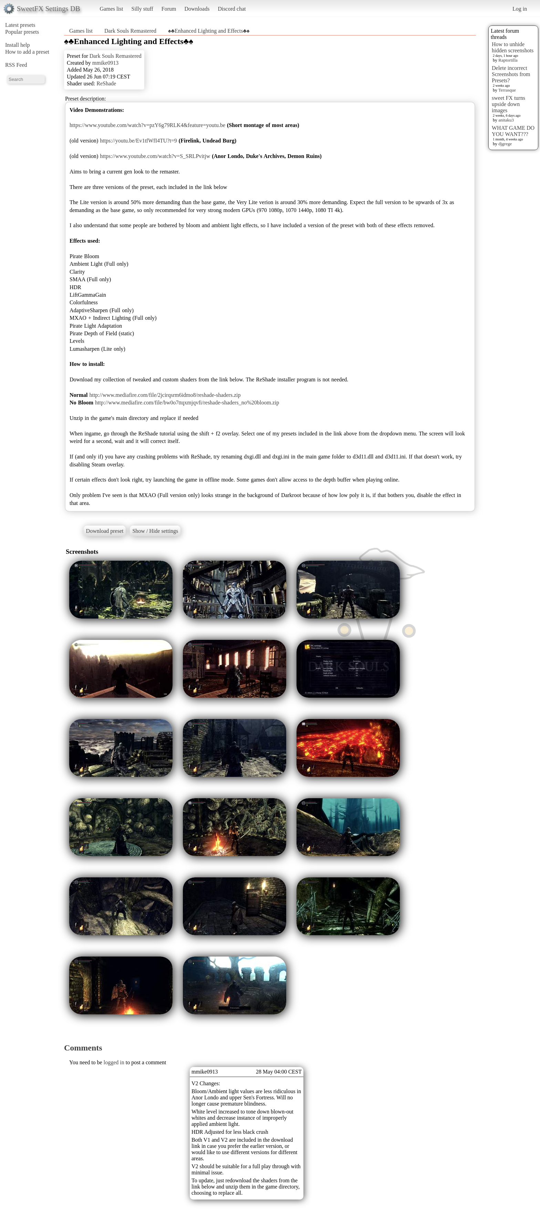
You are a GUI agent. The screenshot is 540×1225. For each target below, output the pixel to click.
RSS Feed (16, 65)
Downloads (196, 9)
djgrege (505, 143)
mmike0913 (105, 63)
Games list (111, 9)
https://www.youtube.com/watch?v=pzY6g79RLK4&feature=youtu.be (147, 125)
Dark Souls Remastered (130, 31)
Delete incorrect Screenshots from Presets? (511, 74)
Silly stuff (142, 9)
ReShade (106, 83)
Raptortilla (508, 60)
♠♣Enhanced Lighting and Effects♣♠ (208, 31)
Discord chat (232, 9)
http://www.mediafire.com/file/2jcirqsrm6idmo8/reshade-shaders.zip (164, 395)
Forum (169, 9)
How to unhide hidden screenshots (512, 47)
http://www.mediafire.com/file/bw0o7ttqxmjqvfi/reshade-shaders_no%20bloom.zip (187, 402)
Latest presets (20, 25)
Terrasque (507, 90)
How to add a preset (27, 52)
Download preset (105, 531)
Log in (519, 9)
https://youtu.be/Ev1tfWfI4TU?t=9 (138, 141)
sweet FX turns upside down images (508, 104)
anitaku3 (506, 120)
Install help (17, 45)
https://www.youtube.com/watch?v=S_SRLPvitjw (155, 156)
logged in (114, 1062)
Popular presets (22, 32)
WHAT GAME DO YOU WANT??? (513, 131)
